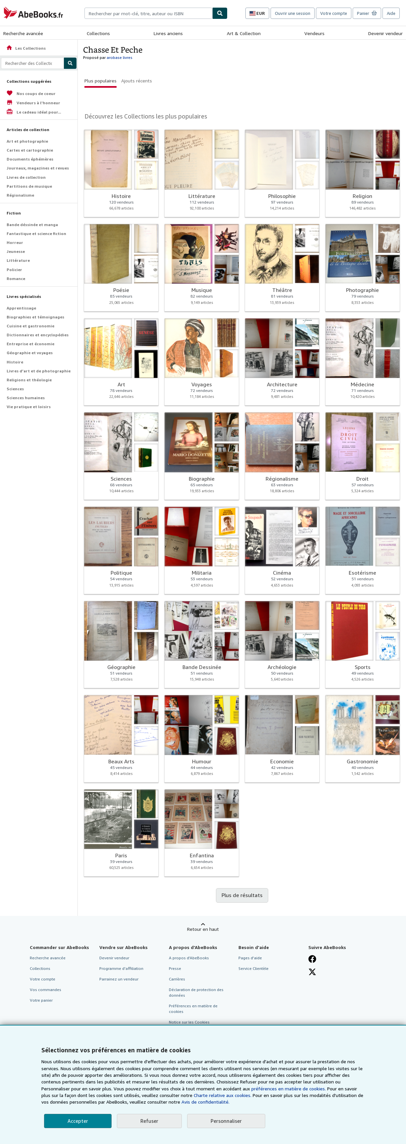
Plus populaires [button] (100, 80)
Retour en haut (203, 929)
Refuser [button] (149, 1121)
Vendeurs (314, 33)
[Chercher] (220, 13)
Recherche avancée (23, 33)
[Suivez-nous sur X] (312, 971)
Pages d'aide (250, 957)
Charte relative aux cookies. (223, 1095)
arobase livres (119, 57)
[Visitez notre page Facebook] (312, 959)
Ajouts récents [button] (136, 80)
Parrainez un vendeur (118, 979)
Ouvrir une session (292, 13)
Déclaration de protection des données (196, 992)
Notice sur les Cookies (189, 1022)
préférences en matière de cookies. (288, 1088)
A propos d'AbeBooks (189, 957)
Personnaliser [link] (226, 1121)
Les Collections (26, 48)
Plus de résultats (242, 895)
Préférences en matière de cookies (193, 1008)
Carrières (177, 979)
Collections (98, 33)
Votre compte (333, 13)
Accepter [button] (78, 1121)
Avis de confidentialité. (205, 1102)
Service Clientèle (253, 968)
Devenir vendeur (385, 33)
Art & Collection (244, 33)
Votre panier (41, 1000)
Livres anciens (168, 33)
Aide (391, 13)
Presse (175, 968)
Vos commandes (45, 989)
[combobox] (148, 13)
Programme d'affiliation (121, 968)
